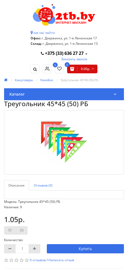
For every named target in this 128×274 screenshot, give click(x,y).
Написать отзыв (61, 260)
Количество (13, 240)
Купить (85, 248)
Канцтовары (24, 80)
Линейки (46, 80)
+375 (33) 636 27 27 (63, 53)
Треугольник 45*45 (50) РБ (79, 80)
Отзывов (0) (43, 185)
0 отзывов (38, 260)
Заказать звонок (74, 59)
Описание (16, 185)
